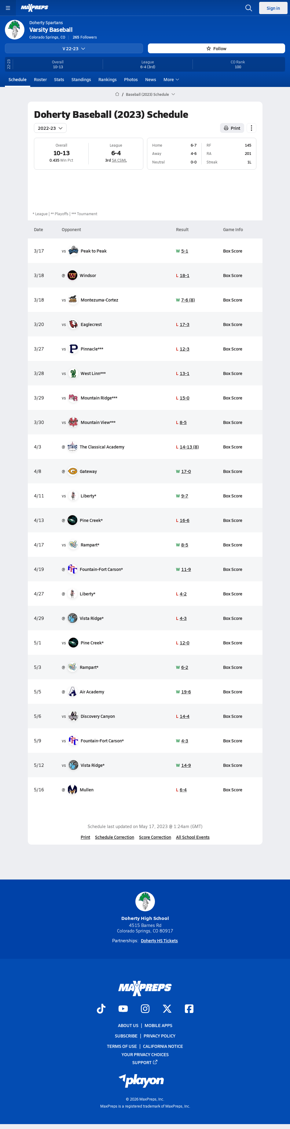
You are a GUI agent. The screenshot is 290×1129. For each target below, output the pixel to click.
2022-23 (50, 128)
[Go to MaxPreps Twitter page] (167, 1009)
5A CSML (119, 160)
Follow (216, 48)
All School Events (193, 837)
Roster (40, 79)
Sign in (273, 8)
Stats (59, 79)
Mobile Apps (158, 1025)
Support (145, 1062)
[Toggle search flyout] (249, 8)
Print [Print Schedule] (232, 128)
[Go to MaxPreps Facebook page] (189, 1009)
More (170, 79)
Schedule (18, 79)
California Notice (163, 1046)
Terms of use (122, 1046)
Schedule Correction (114, 837)
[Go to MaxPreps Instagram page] (145, 1009)
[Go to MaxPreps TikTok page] (101, 1009)
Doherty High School (145, 906)
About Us (128, 1025)
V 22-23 (74, 48)
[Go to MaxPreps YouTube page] (123, 1009)
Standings (81, 79)
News (150, 79)
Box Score (232, 250)
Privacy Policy (159, 1036)
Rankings (107, 79)
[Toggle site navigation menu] (8, 8)
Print (85, 837)
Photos (131, 79)
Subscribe (126, 1036)
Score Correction (155, 837)
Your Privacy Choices (145, 1054)
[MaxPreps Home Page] (117, 94)
